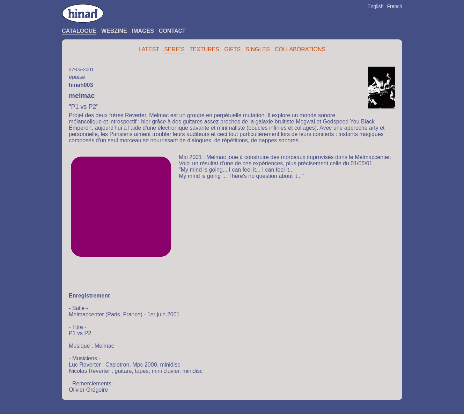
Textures (204, 49)
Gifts (232, 49)
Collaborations (300, 49)
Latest (149, 49)
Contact (172, 31)
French (394, 6)
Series (174, 49)
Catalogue (79, 31)
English (376, 6)
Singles (257, 49)
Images (143, 31)
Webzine (114, 31)
